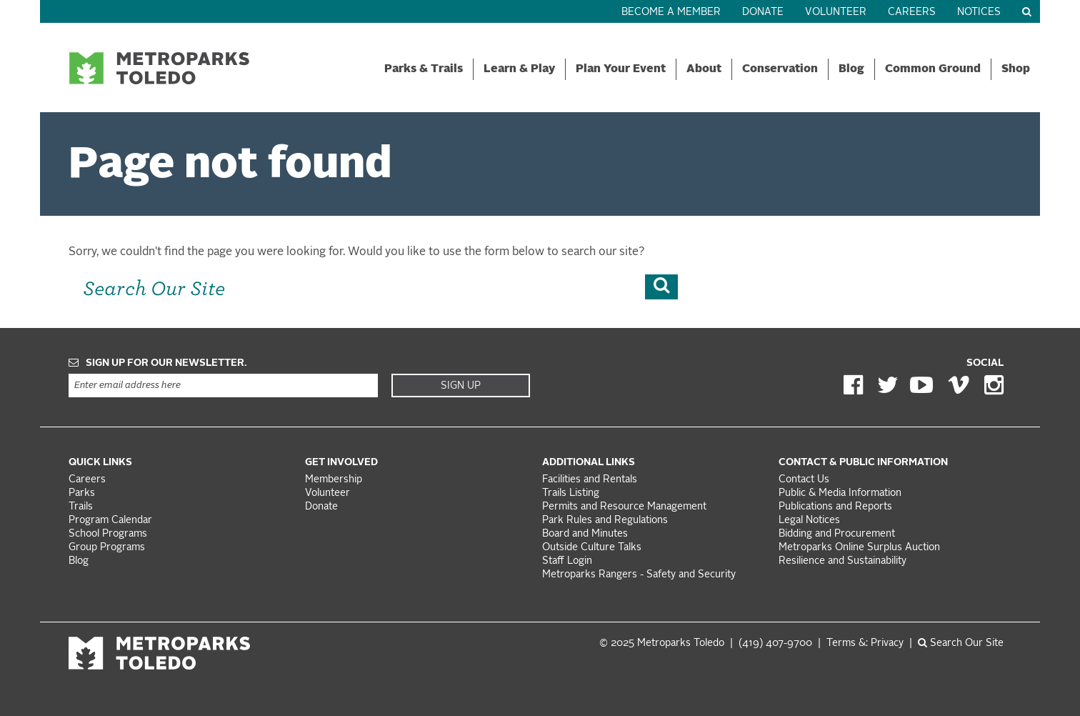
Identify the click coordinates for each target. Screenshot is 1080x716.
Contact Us (804, 479)
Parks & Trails (423, 69)
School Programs (108, 534)
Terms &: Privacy (865, 643)
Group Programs (107, 547)
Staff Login (567, 561)
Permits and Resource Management (624, 507)
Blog (851, 69)
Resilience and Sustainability (842, 561)
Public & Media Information (840, 493)
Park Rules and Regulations (605, 520)
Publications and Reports (835, 507)
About (703, 69)
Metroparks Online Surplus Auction (859, 547)
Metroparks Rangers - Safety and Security (639, 575)
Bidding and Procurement (837, 534)
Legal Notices (809, 520)
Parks (82, 493)
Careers (912, 12)
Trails (81, 507)
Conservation (780, 69)
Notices (979, 12)
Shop (1015, 69)
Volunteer (835, 12)
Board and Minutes (585, 534)
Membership (335, 479)
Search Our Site (961, 643)
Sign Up (461, 386)
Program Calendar (110, 520)
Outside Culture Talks (591, 547)
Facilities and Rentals (589, 479)
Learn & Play (519, 69)
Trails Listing (570, 493)
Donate (763, 12)
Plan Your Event (621, 69)
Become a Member (671, 12)
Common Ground (933, 69)
